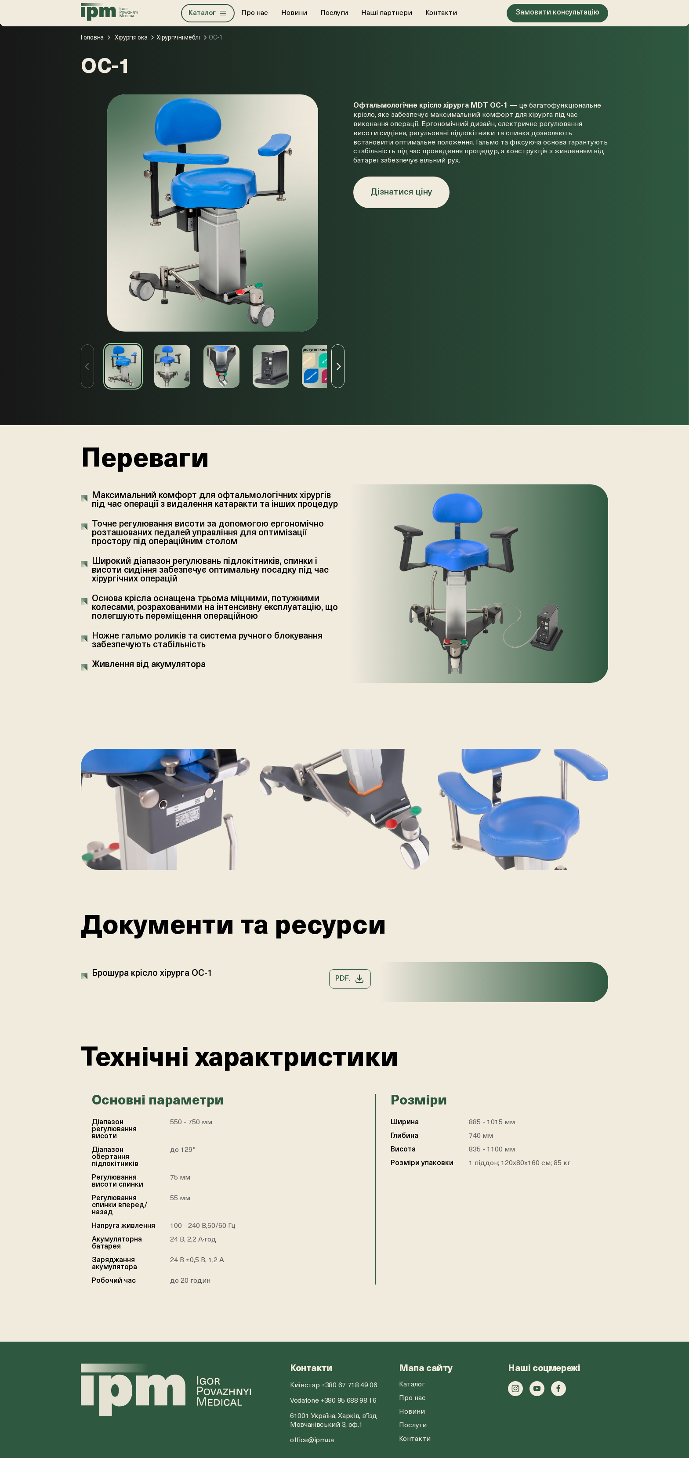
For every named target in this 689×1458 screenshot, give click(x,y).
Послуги (334, 13)
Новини (295, 13)
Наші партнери (387, 13)
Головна (92, 37)
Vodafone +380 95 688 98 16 (333, 1400)
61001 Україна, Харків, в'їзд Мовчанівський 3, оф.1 (333, 1421)
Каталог (412, 1384)
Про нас (255, 13)
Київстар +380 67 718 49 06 (333, 1385)
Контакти (441, 13)
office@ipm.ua (312, 1440)
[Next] (337, 366)
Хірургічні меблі (178, 37)
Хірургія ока (131, 37)
